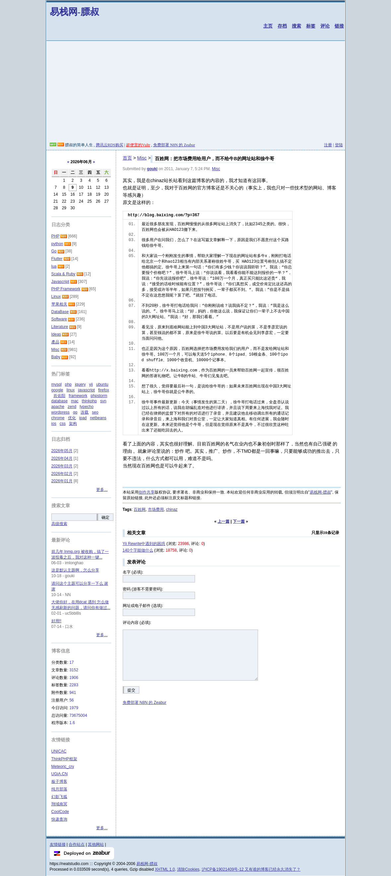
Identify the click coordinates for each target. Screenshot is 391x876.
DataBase (60, 311)
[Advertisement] (195, 92)
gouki (152, 169)
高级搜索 (59, 523)
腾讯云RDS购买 (109, 145)
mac (75, 401)
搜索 (296, 26)
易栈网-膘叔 (74, 12)
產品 (55, 342)
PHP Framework (66, 289)
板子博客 (59, 781)
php (68, 384)
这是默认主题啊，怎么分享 (75, 570)
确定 (105, 517)
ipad (83, 418)
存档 (282, 26)
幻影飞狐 (59, 796)
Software (59, 319)
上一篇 (223, 521)
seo (95, 412)
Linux (56, 296)
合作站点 (77, 844)
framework (78, 395)
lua (54, 266)
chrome (58, 418)
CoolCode (60, 811)
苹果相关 (59, 304)
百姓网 (140, 509)
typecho (87, 406)
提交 (131, 690)
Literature (59, 326)
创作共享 (147, 492)
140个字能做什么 (138, 550)
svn (103, 401)
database (59, 401)
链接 (339, 26)
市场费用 (156, 509)
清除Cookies (188, 869)
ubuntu (102, 384)
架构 (73, 423)
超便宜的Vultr (138, 145)
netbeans (98, 418)
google (57, 390)
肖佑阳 (59, 395)
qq (75, 412)
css (63, 423)
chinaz (172, 509)
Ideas (56, 334)
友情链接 (58, 844)
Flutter (57, 258)
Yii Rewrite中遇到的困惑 (144, 543)
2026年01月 (62, 481)
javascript (86, 390)
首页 (127, 158)
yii (91, 384)
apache (57, 406)
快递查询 (59, 819)
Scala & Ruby (63, 274)
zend (72, 406)
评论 (325, 26)
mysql (56, 384)
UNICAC (59, 751)
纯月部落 (59, 789)
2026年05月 (62, 450)
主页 (268, 26)
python (57, 243)
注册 (328, 145)
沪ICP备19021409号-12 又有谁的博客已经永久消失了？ (251, 869)
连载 (85, 412)
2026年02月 (62, 473)
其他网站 (96, 844)
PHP (55, 236)
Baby (55, 357)
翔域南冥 (59, 804)
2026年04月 (62, 458)
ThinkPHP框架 (64, 759)
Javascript (60, 281)
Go (54, 251)
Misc (142, 158)
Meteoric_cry (62, 766)
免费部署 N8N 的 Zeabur (174, 145)
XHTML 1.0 (165, 869)
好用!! (56, 621)
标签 (310, 26)
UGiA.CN (59, 774)
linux (71, 390)
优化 (72, 418)
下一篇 (239, 521)
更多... (101, 489)
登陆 (339, 145)
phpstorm (99, 395)
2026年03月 (62, 466)
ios (53, 423)
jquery (80, 384)
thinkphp (89, 401)
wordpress (60, 412)
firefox (103, 390)
